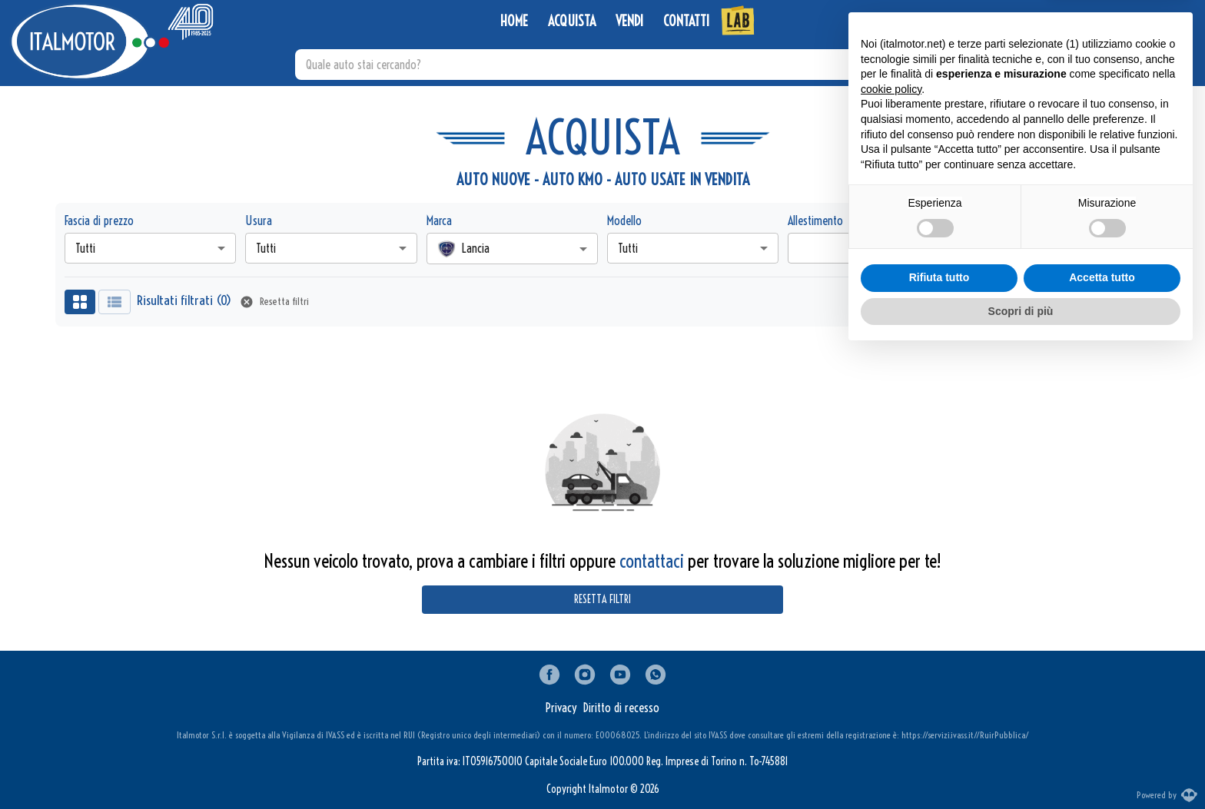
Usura (258, 220)
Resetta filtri (275, 302)
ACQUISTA (572, 21)
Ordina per (975, 302)
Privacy (561, 707)
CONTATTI (686, 21)
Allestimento (815, 220)
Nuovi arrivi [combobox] (1038, 302)
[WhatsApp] (1095, 21)
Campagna (991, 220)
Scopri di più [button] (1021, 767)
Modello (624, 220)
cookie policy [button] (891, 545)
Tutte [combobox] (991, 248)
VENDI (629, 21)
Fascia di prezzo (99, 220)
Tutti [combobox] (85, 248)
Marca (439, 220)
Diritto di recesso (621, 707)
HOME (514, 21)
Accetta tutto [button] (1102, 734)
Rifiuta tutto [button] (939, 734)
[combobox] (512, 248)
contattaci (651, 560)
